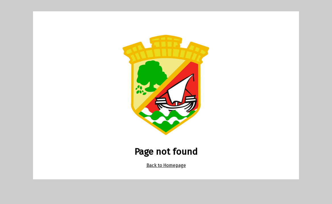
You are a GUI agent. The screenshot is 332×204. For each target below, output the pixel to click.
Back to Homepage (166, 165)
